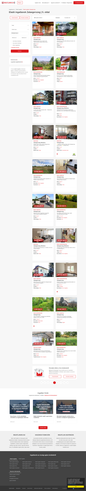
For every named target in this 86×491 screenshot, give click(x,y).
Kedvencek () (14, 59)
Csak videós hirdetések (17, 43)
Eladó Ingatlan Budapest (14, 461)
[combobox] (20, 33)
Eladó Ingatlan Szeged (26, 463)
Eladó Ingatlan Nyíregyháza (40, 463)
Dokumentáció (29, 488)
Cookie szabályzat (47, 488)
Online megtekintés (16, 45)
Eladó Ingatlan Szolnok (65, 463)
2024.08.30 (59, 421)
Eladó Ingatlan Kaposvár (39, 467)
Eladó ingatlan (19, 9)
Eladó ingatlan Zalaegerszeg (29, 9)
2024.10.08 (36, 421)
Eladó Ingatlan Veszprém (53, 465)
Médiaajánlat (18, 488)
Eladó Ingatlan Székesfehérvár (28, 467)
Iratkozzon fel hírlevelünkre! (50, 395)
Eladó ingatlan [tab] (13, 458)
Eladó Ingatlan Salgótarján (40, 461)
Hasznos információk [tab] (15, 471)
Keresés (20, 51)
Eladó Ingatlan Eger (52, 463)
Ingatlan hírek (43, 393)
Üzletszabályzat (55, 488)
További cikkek (43, 427)
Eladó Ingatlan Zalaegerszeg (40, 465)
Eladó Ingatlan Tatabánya (66, 465)
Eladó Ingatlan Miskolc (14, 463)
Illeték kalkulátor (13, 476)
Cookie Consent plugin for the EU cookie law (76, 488)
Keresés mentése (24, 17)
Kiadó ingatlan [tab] (22, 458)
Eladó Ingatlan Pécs (13, 465)
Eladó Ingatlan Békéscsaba (53, 461)
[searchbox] (21, 33)
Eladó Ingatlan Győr (26, 465)
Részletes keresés (15, 47)
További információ (72, 484)
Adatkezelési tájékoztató (38, 488)
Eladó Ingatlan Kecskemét (14, 467)
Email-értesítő (15, 17)
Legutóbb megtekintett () (17, 61)
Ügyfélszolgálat (11, 488)
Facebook (24, 488)
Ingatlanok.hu (12, 9)
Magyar (19, 2)
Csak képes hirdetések (17, 41)
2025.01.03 (12, 421)
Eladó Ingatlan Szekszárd (66, 461)
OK (75, 486)
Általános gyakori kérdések (15, 474)
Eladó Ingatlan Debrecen (27, 461)
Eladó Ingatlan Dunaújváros (53, 467)
